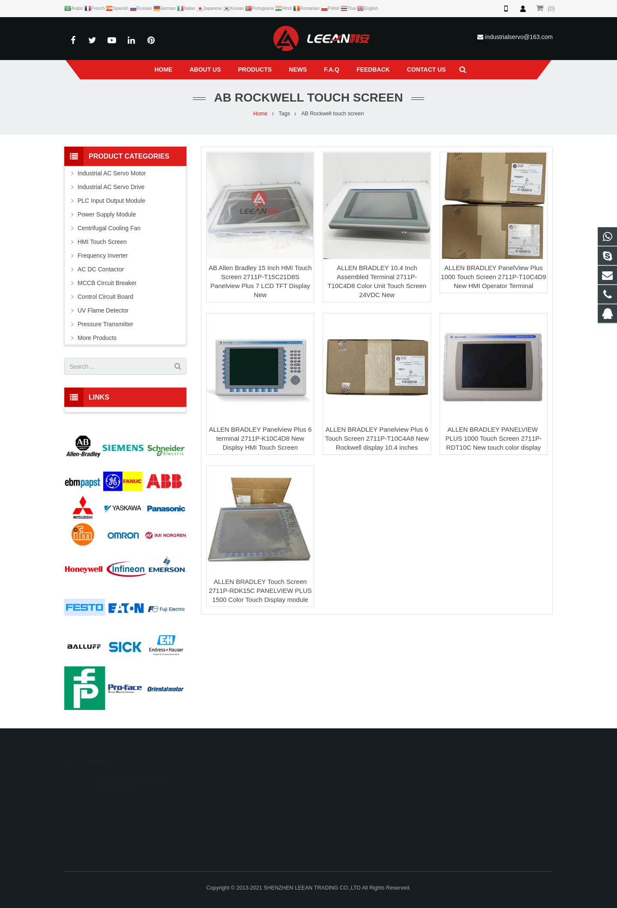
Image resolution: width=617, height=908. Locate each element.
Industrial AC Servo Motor (112, 173)
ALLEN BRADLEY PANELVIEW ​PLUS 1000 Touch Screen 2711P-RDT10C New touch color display (493, 438)
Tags (284, 114)
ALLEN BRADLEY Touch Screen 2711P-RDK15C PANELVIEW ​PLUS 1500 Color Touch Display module (260, 590)
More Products (97, 337)
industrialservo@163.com (519, 36)
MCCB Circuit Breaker (107, 283)
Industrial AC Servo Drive (111, 186)
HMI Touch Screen (102, 241)
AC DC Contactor (101, 269)
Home (260, 114)
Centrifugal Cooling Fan (109, 228)
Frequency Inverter (103, 255)
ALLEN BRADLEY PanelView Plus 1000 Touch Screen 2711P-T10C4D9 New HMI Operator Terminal (493, 276)
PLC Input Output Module (111, 200)
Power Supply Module (107, 214)
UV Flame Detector (103, 310)
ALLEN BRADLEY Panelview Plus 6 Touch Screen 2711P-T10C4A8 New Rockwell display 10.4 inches (377, 438)
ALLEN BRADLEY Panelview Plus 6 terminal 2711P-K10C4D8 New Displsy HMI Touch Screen (260, 438)
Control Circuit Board (105, 296)
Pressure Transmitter (105, 324)
